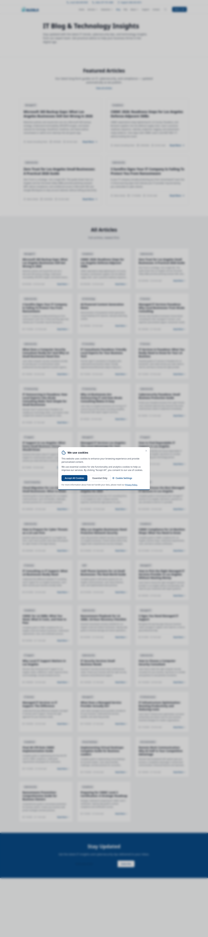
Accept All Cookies (74, 478)
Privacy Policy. (131, 484)
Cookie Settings (122, 478)
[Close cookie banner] (146, 450)
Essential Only (99, 478)
